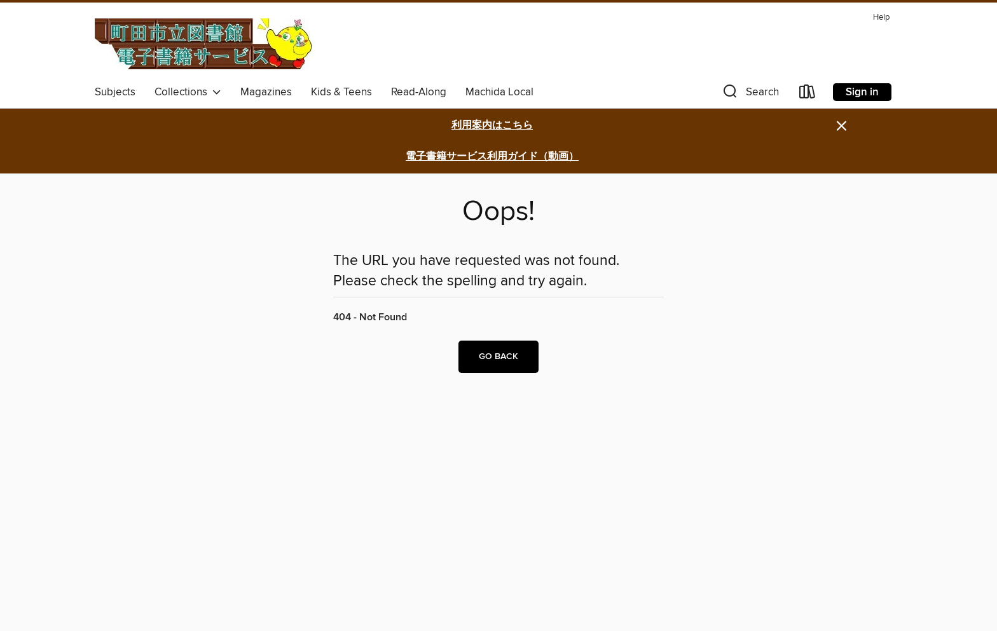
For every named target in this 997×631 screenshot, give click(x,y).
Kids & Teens (341, 92)
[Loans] (807, 94)
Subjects (115, 92)
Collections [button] (188, 92)
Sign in (862, 92)
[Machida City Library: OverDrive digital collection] (204, 44)
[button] (749, 94)
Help (881, 17)
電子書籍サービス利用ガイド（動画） (492, 156)
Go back (498, 356)
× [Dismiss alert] (841, 126)
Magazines (266, 92)
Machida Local (499, 92)
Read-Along (418, 92)
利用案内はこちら (492, 125)
